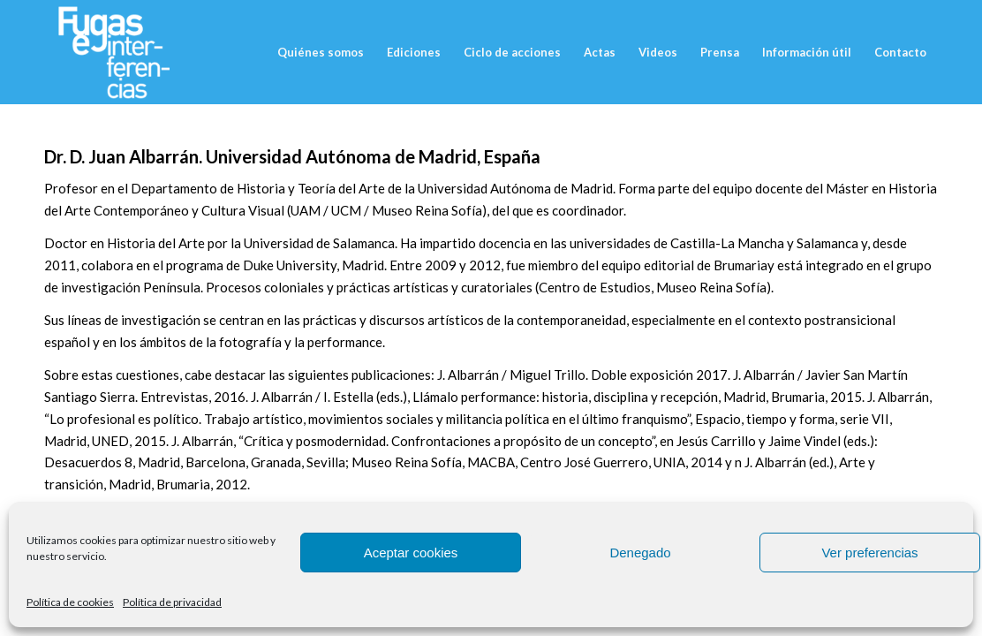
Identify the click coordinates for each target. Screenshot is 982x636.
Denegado (639, 552)
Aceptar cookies (411, 552)
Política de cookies (70, 602)
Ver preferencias (869, 552)
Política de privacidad (172, 602)
